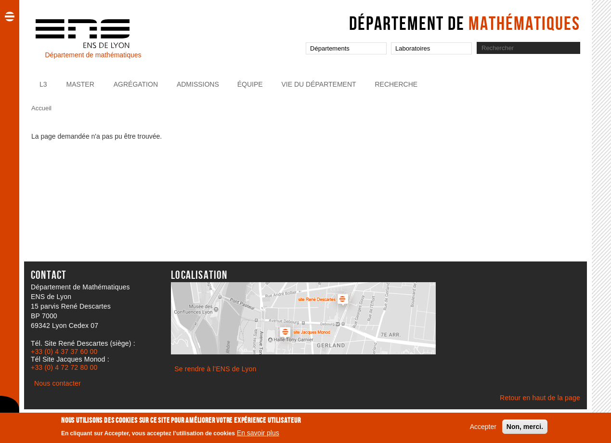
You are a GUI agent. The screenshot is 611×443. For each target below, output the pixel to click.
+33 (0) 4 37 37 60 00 (64, 351)
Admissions (198, 84)
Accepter (483, 429)
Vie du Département (319, 84)
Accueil (41, 108)
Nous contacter (57, 383)
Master (80, 84)
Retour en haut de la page (540, 398)
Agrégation (136, 84)
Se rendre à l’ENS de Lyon (215, 369)
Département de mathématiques (93, 55)
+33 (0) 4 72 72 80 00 (64, 367)
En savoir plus (258, 435)
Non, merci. (525, 429)
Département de (464, 23)
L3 (43, 84)
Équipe (250, 84)
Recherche (396, 84)
